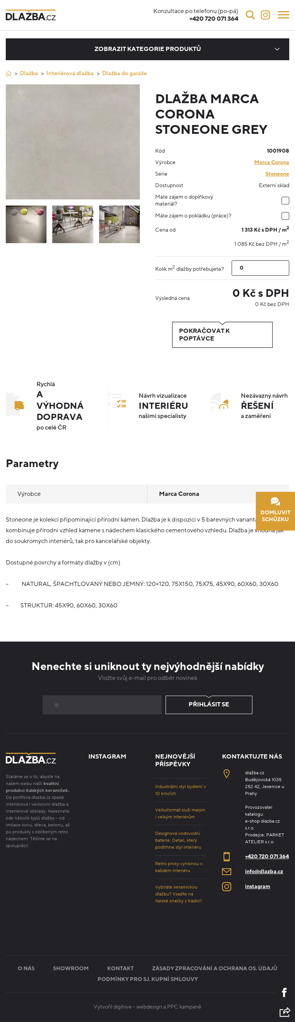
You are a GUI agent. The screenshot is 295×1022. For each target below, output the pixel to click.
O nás (26, 968)
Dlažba (29, 73)
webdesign (149, 1006)
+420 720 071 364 (267, 856)
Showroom (71, 968)
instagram (257, 886)
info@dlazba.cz (264, 871)
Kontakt (120, 968)
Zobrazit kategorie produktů (147, 49)
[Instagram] (265, 15)
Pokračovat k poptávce (222, 335)
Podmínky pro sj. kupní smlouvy (148, 979)
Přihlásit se (209, 705)
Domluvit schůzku (275, 510)
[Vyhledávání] (250, 15)
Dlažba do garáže (124, 73)
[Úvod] (9, 73)
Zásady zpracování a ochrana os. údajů (214, 968)
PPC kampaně (184, 1006)
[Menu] (283, 14)
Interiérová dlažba (70, 73)
